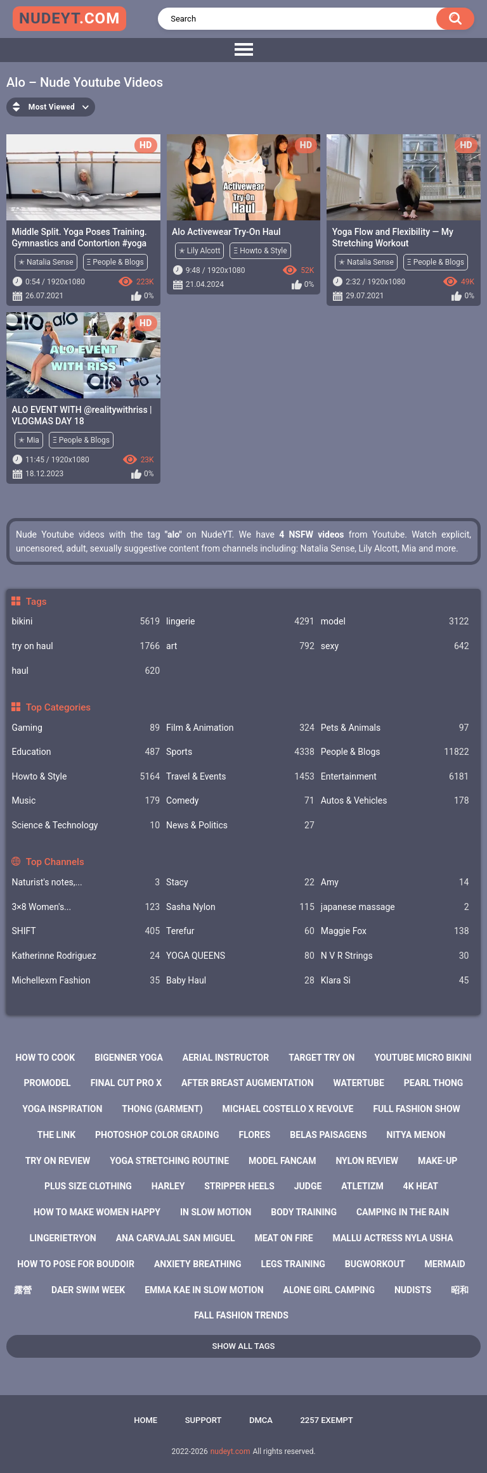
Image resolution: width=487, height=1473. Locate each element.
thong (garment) (162, 1109)
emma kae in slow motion (204, 1290)
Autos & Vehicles (395, 800)
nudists (412, 1290)
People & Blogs (395, 752)
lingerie (240, 621)
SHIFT (85, 931)
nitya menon (416, 1135)
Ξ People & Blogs (115, 262)
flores (254, 1135)
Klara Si (395, 980)
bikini (85, 621)
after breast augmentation (247, 1083)
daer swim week (88, 1290)
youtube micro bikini (422, 1058)
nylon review (366, 1161)
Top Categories (58, 707)
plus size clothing (88, 1186)
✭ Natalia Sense (46, 262)
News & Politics (240, 825)
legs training (293, 1264)
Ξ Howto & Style (260, 250)
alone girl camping (329, 1290)
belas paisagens (328, 1135)
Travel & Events (240, 776)
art (240, 646)
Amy (395, 882)
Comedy (240, 800)
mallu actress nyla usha (393, 1238)
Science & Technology (85, 825)
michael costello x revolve (288, 1109)
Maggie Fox (395, 931)
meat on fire (283, 1238)
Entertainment (395, 776)
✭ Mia (28, 440)
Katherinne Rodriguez (85, 956)
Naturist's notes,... (85, 882)
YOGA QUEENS (240, 956)
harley (168, 1186)
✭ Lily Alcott (200, 250)
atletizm (362, 1186)
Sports (240, 752)
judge (308, 1186)
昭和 (460, 1290)
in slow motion (215, 1212)
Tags (36, 601)
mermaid (445, 1264)
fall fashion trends (241, 1315)
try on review (58, 1161)
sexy (395, 646)
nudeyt (69, 18)
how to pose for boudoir (75, 1264)
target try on (321, 1058)
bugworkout (375, 1264)
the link (56, 1135)
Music (85, 800)
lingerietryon (62, 1238)
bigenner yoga (128, 1058)
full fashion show (416, 1109)
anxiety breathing (198, 1264)
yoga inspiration (62, 1109)
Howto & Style (85, 776)
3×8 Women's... (85, 907)
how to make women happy (97, 1212)
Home (145, 1420)
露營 (23, 1290)
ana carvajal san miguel (175, 1238)
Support (203, 1420)
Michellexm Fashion (85, 980)
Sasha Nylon (240, 907)
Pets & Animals (395, 728)
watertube (359, 1083)
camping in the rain (402, 1212)
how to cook (45, 1058)
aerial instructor (226, 1058)
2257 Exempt (326, 1420)
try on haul (85, 646)
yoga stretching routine (169, 1161)
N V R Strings (395, 956)
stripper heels (239, 1186)
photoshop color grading (157, 1135)
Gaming (85, 728)
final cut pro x (126, 1083)
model (395, 621)
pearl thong (434, 1083)
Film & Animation (240, 728)
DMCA (261, 1420)
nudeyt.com (230, 1451)
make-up (437, 1161)
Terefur (240, 931)
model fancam (282, 1161)
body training (304, 1212)
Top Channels (55, 862)
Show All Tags (243, 1346)
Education (85, 752)
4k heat (420, 1186)
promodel (47, 1083)
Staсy (240, 882)
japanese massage (395, 907)
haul (85, 671)
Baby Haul (240, 980)
